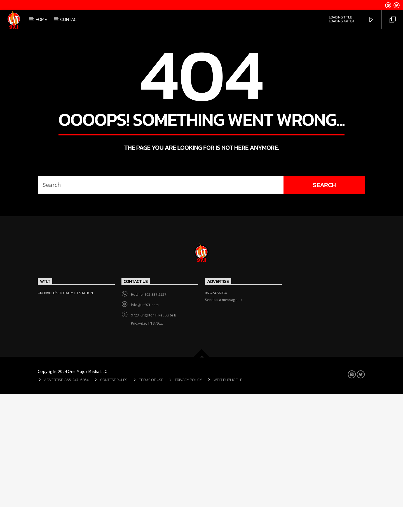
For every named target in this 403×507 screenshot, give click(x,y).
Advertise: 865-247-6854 (66, 493)
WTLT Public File (228, 493)
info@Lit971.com (145, 417)
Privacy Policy (188, 493)
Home (41, 19)
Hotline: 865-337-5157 (148, 407)
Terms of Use (151, 493)
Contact (69, 19)
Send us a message (223, 413)
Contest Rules (113, 493)
